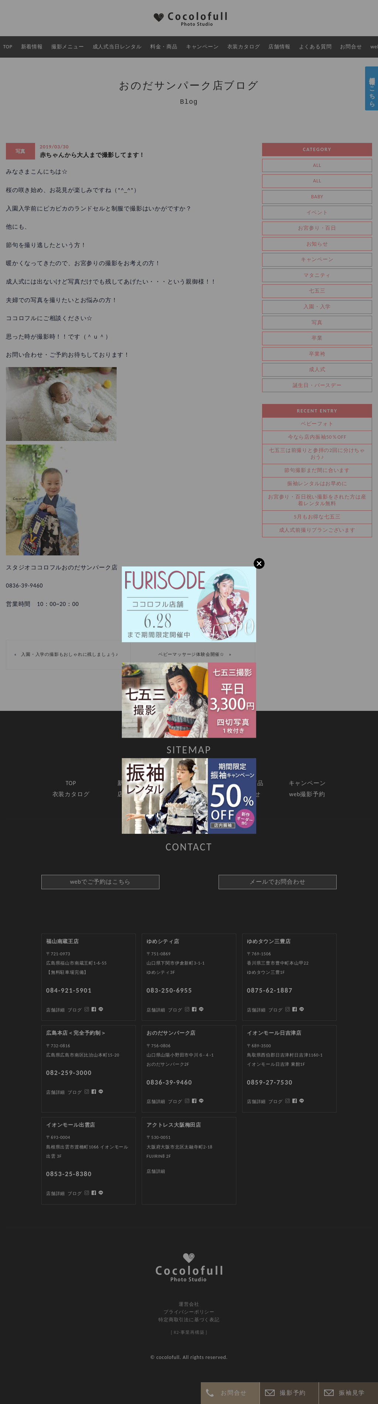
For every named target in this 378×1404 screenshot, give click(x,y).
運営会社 (189, 1304)
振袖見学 (352, 1392)
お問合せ (234, 1392)
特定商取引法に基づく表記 (189, 1319)
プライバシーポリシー (189, 1312)
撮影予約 (293, 1392)
